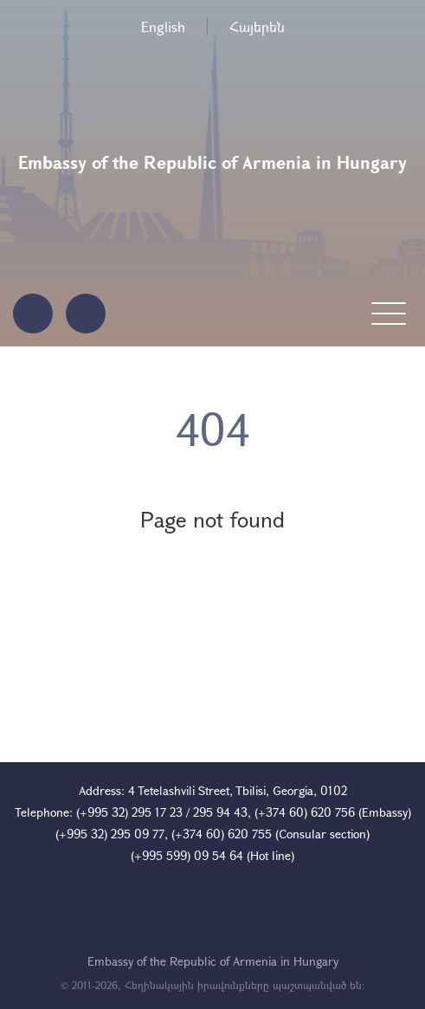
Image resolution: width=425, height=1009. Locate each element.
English (163, 26)
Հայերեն (257, 26)
